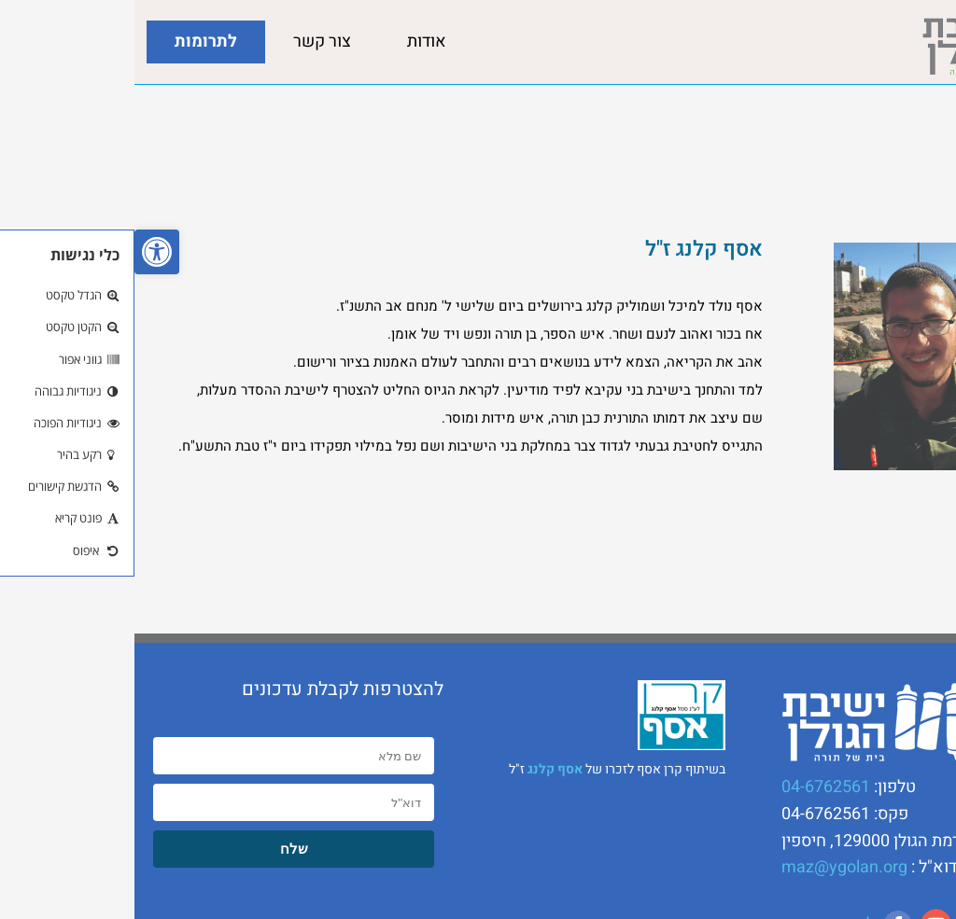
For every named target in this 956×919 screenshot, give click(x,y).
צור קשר (188, 41)
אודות (292, 41)
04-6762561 (691, 787)
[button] (22, 252)
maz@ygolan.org (710, 867)
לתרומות (71, 41)
